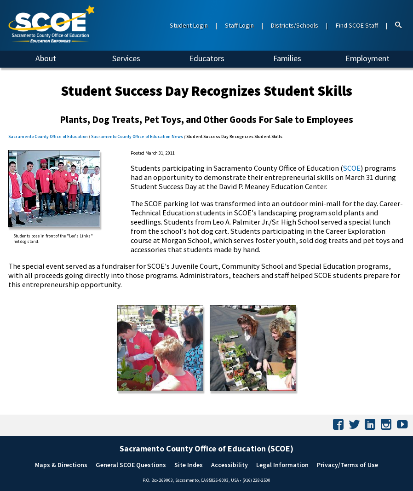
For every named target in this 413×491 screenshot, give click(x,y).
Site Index (188, 465)
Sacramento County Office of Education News (137, 136)
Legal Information (282, 465)
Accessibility (229, 465)
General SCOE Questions (131, 465)
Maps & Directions (61, 465)
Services (126, 58)
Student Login (189, 25)
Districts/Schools (294, 25)
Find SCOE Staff (357, 25)
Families (287, 58)
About (45, 58)
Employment (367, 58)
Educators (206, 58)
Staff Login (239, 25)
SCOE (352, 168)
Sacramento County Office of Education (48, 136)
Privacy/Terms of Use (347, 465)
